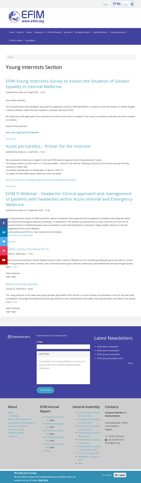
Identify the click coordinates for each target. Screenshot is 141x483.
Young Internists (118, 32)
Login (105, 4)
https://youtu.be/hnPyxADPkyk (19, 235)
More (130, 363)
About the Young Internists (22, 284)
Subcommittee (100, 32)
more (14, 267)
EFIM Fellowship (54, 32)
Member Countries (16, 432)
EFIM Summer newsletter (108, 354)
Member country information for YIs (27, 249)
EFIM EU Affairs (16, 40)
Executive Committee (17, 426)
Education (39, 32)
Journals (68, 32)
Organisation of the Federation (21, 422)
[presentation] (60, 376)
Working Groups (83, 32)
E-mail (40, 342)
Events (29, 32)
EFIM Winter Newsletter (107, 346)
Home (12, 32)
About (20, 32)
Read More (43, 480)
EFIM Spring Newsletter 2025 (110, 358)
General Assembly (16, 429)
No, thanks (107, 475)
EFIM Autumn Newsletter (108, 350)
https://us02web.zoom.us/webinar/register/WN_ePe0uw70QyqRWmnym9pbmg (41, 180)
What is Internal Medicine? (19, 419)
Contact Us (13, 436)
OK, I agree (120, 475)
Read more (11, 139)
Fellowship (14, 416)
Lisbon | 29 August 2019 (89, 453)
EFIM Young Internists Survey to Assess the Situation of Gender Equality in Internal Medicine (67, 83)
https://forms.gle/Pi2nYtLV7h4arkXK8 (22, 132)
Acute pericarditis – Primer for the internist (48, 146)
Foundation (30, 40)
